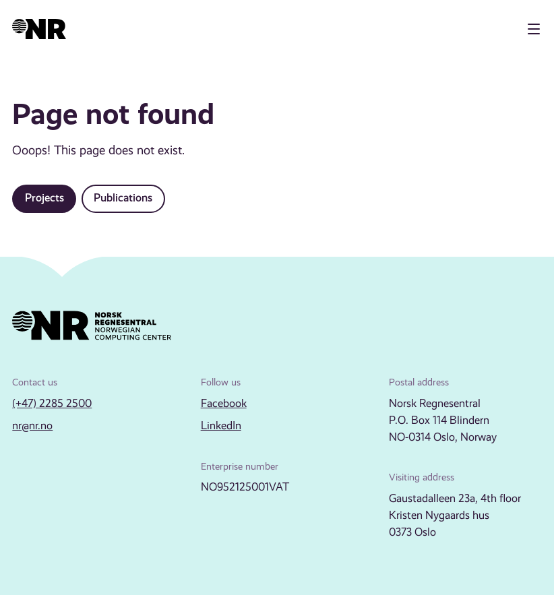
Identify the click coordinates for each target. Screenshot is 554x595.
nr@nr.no (32, 425)
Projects (44, 197)
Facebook (224, 403)
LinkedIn (221, 425)
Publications (123, 197)
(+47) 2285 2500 (52, 403)
